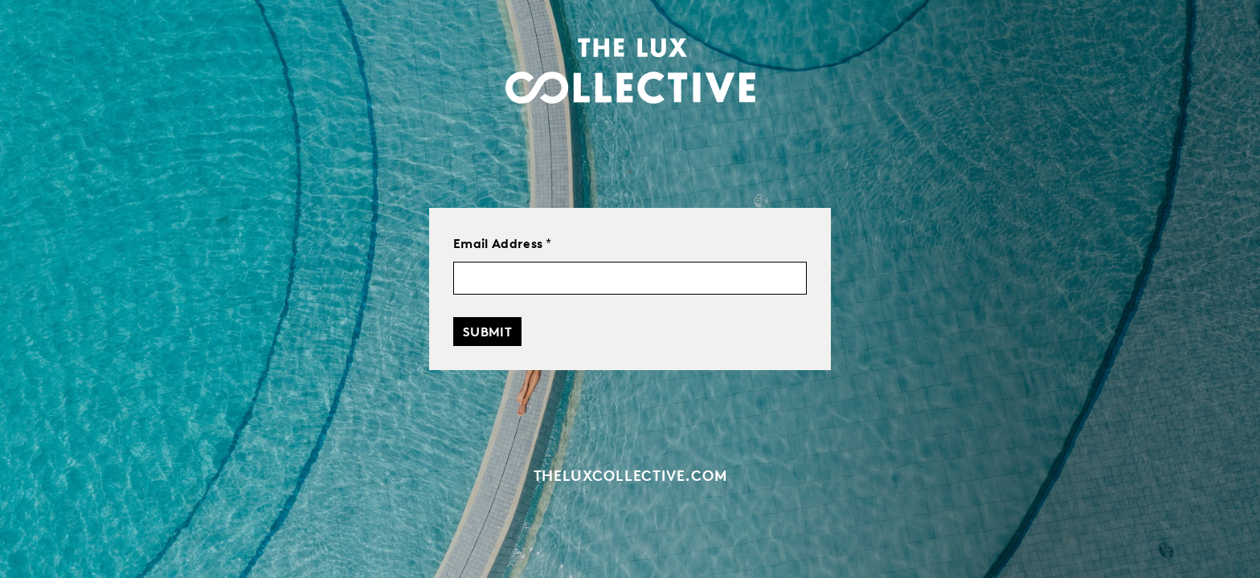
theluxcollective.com (630, 475)
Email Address (502, 243)
